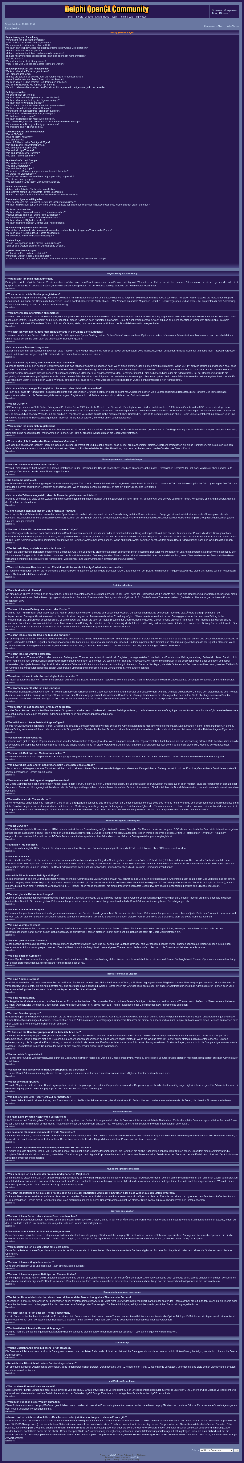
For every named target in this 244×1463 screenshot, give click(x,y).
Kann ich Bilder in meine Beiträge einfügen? (28, 142)
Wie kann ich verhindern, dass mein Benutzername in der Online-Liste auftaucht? (47, 48)
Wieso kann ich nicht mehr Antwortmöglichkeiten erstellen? (35, 105)
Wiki (131, 16)
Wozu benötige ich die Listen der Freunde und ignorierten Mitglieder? (40, 202)
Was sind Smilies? (15, 139)
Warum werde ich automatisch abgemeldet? (28, 45)
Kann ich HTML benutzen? (19, 137)
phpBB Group (84, 1389)
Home (106, 16)
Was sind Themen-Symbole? (20, 155)
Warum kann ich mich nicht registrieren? (26, 61)
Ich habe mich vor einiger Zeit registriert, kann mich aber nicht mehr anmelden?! (46, 56)
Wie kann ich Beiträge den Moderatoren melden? (30, 119)
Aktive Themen (232, 26)
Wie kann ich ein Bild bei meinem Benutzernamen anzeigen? (36, 82)
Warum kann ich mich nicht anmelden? (25, 40)
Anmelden (217, 11)
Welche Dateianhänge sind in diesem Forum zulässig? (33, 243)
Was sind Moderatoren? (18, 165)
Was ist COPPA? (14, 58)
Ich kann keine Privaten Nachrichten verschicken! (30, 189)
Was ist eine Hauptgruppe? (19, 179)
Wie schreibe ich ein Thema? (20, 95)
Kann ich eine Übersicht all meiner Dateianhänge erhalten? (35, 245)
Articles (89, 16)
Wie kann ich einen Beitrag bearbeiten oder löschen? (32, 97)
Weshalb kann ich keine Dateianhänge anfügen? (30, 113)
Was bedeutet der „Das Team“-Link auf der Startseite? (33, 182)
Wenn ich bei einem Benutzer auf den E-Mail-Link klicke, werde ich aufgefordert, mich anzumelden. (56, 87)
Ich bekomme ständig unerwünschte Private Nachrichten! (34, 192)
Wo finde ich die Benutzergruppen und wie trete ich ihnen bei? (37, 171)
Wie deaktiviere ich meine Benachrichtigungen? (30, 235)
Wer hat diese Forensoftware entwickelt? (26, 253)
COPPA (186, 365)
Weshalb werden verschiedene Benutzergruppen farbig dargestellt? (40, 176)
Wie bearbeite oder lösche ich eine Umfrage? (28, 108)
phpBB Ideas (165, 1405)
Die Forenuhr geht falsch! (18, 74)
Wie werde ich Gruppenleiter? (21, 173)
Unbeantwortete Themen (214, 26)
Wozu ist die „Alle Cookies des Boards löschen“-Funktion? (35, 64)
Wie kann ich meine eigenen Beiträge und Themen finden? (35, 223)
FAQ (215, 13)
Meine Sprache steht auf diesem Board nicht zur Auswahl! (35, 79)
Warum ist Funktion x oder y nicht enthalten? (28, 256)
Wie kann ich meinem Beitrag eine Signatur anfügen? (33, 100)
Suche (223, 13)
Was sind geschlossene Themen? (23, 153)
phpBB (113, 1455)
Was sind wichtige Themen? (20, 150)
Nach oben (9, 289)
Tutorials (78, 16)
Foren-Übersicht (12, 28)
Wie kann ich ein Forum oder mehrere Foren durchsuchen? (36, 212)
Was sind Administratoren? (19, 163)
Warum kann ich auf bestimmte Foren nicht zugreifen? (33, 111)
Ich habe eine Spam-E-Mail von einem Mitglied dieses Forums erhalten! (42, 194)
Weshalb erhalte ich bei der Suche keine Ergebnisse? (33, 215)
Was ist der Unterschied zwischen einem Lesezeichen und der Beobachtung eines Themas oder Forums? (59, 230)
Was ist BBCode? (14, 134)
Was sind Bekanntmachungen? (21, 147)
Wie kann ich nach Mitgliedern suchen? (25, 220)
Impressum (141, 16)
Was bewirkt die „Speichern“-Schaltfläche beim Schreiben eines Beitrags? (43, 121)
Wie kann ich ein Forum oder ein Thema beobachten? (33, 233)
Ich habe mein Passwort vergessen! (24, 50)
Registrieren (230, 11)
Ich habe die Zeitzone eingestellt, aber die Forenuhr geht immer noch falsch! (44, 76)
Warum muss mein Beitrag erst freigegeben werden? (32, 124)
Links (98, 16)
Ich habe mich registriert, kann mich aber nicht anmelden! (35, 53)
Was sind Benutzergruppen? (20, 168)
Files (69, 16)
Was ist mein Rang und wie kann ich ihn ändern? (30, 84)
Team (114, 16)
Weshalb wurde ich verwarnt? (20, 116)
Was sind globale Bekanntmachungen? (25, 145)
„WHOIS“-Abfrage (20, 1424)
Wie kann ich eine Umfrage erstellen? (24, 103)
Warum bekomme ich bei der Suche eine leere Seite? (33, 217)
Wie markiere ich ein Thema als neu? (24, 127)
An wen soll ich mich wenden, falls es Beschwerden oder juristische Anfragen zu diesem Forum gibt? (57, 258)
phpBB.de (155, 1393)
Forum (123, 16)
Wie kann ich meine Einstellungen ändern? (27, 71)
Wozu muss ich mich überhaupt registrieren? (28, 42)
